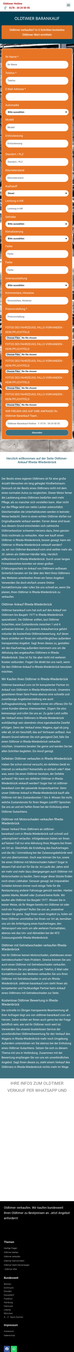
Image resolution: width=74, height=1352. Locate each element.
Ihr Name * (12, 56)
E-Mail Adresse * (15, 89)
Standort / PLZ (14, 154)
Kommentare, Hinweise (19, 292)
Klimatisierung (14, 231)
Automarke (12, 105)
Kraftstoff (11, 186)
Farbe (8, 246)
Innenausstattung (16, 278)
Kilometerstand (14, 170)
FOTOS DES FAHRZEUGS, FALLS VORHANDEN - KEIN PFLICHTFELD (34, 330)
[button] (68, 5)
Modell (9, 119)
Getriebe (10, 216)
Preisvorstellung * (16, 309)
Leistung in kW (14, 200)
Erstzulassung (14, 135)
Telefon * (10, 73)
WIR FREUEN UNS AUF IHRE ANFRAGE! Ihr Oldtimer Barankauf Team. (31, 413)
